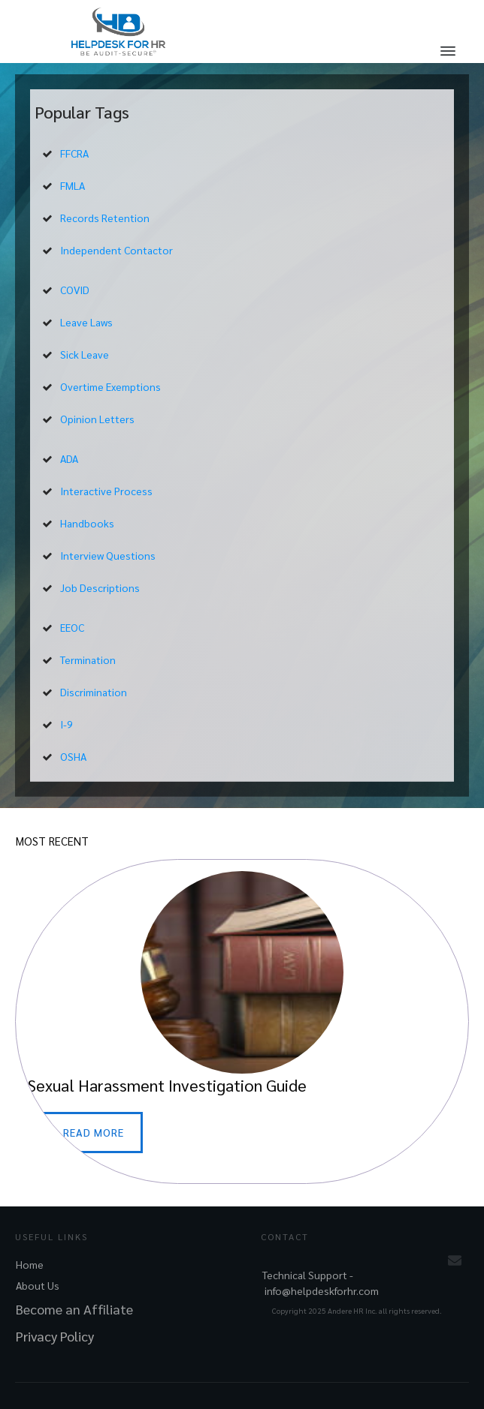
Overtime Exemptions (110, 386)
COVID (74, 289)
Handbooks (87, 523)
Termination (88, 659)
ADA (69, 458)
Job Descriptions (100, 587)
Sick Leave (84, 354)
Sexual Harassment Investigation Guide (242, 1021)
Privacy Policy (55, 1335)
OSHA (73, 756)
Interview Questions (108, 555)
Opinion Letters (97, 418)
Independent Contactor (116, 250)
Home (30, 1264)
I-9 (66, 724)
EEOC (72, 627)
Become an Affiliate (74, 1308)
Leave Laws (86, 322)
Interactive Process (106, 490)
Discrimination (93, 691)
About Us (37, 1285)
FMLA (72, 185)
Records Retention (105, 217)
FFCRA (74, 153)
